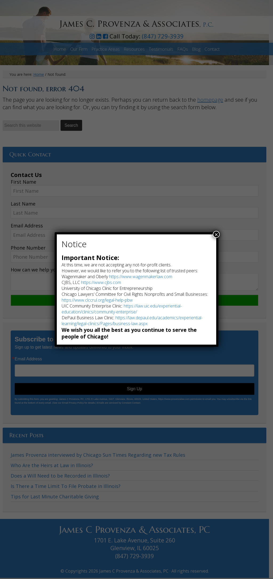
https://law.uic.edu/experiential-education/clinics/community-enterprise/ (122, 309)
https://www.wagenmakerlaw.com (140, 276)
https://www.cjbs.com (101, 282)
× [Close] (216, 234)
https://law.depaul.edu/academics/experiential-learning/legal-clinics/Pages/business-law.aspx (132, 320)
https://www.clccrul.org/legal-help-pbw (97, 300)
